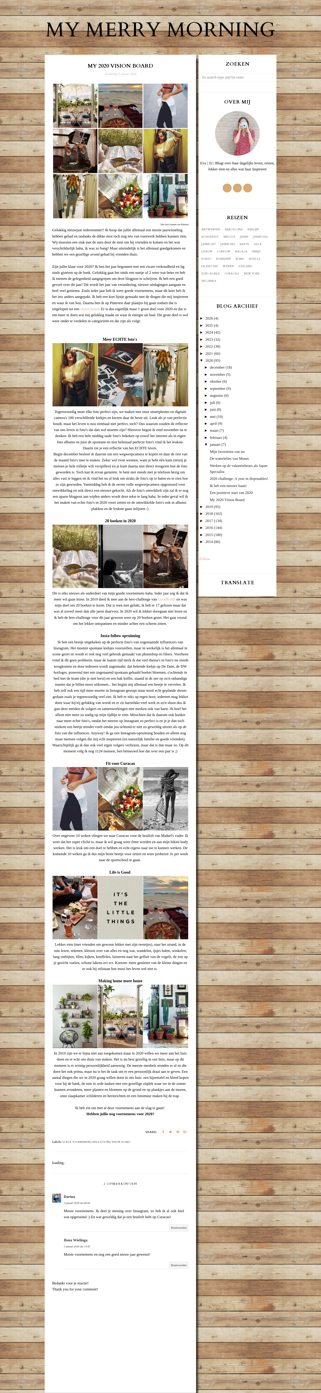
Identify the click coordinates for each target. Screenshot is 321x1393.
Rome (240, 259)
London (223, 251)
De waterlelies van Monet (229, 458)
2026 (209, 318)
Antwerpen (210, 229)
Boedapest (210, 237)
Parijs (256, 251)
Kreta (244, 244)
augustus (216, 395)
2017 (209, 521)
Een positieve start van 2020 (231, 493)
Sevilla (254, 259)
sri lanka (208, 281)
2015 (209, 535)
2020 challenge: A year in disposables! (239, 479)
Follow (205, 559)
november (217, 374)
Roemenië (223, 259)
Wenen (228, 266)
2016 (209, 528)
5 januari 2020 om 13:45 (77, 1246)
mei (213, 417)
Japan (244, 237)
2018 (209, 514)
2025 (209, 325)
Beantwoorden (179, 1227)
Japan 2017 (208, 244)
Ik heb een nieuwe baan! (228, 486)
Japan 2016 (260, 237)
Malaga (241, 251)
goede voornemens (77, 1142)
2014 (209, 542)
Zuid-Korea (210, 273)
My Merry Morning (160, 30)
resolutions (101, 1142)
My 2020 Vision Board (227, 500)
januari (215, 444)
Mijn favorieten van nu (227, 452)
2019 (209, 507)
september (218, 388)
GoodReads (166, 599)
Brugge (229, 237)
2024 (209, 332)
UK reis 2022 (209, 266)
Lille (258, 244)
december (217, 367)
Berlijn (253, 229)
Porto (206, 259)
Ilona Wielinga (76, 1240)
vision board (89, 309)
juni (213, 409)
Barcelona (234, 229)
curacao (231, 273)
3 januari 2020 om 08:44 (77, 1203)
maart (214, 430)
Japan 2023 (227, 244)
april (213, 423)
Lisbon (206, 251)
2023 (209, 339)
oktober (216, 381)
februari (216, 437)
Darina (69, 1197)
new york (252, 273)
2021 (209, 353)
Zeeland (245, 266)
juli (212, 402)
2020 (209, 360)
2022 (209, 346)
